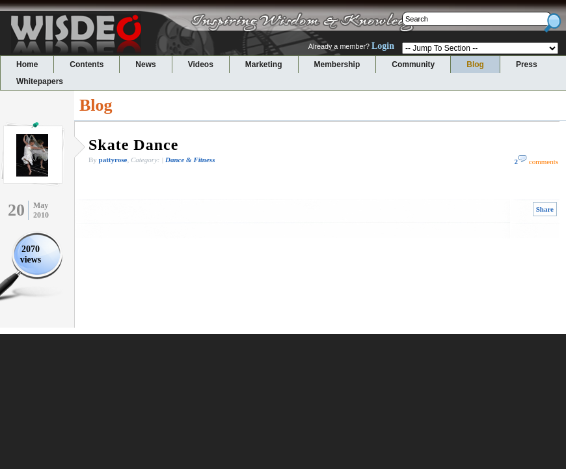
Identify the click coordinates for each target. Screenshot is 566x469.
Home (27, 64)
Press (526, 64)
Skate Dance (133, 144)
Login (382, 46)
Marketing (263, 64)
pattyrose (113, 159)
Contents (86, 64)
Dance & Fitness (190, 159)
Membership (337, 64)
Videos (200, 64)
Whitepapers (39, 81)
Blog (475, 64)
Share (545, 209)
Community (413, 64)
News (145, 64)
